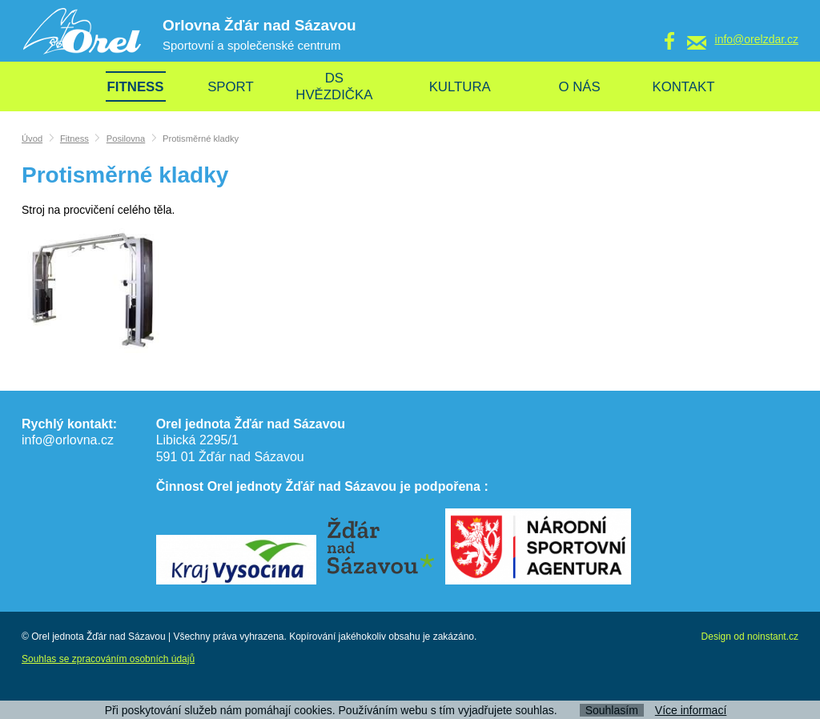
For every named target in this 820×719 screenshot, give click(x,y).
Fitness (74, 138)
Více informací (690, 710)
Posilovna (126, 138)
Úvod (32, 138)
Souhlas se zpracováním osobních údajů (108, 659)
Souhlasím (611, 710)
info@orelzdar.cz (756, 39)
